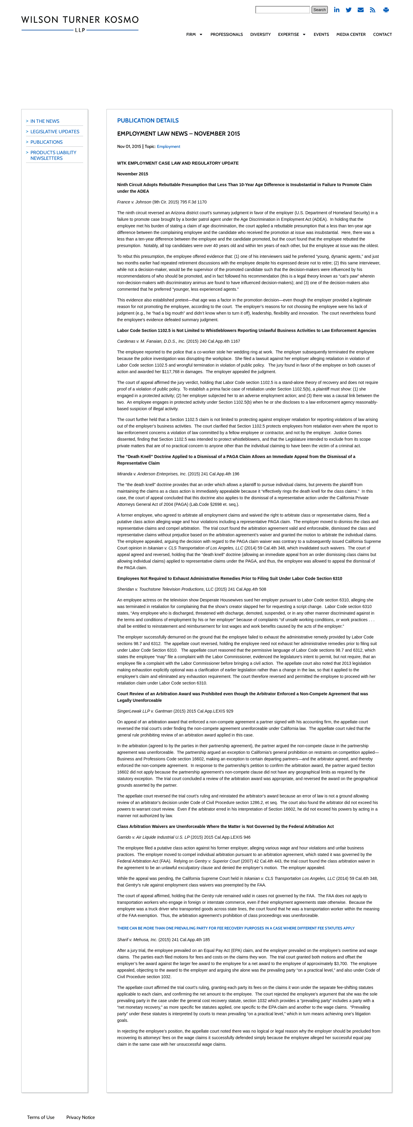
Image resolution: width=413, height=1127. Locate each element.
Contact (382, 34)
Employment (168, 146)
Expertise (292, 34)
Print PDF (386, 10)
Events (321, 34)
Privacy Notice (80, 1117)
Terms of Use (40, 1117)
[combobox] (282, 9)
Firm (194, 34)
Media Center (351, 34)
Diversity (260, 34)
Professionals (227, 34)
